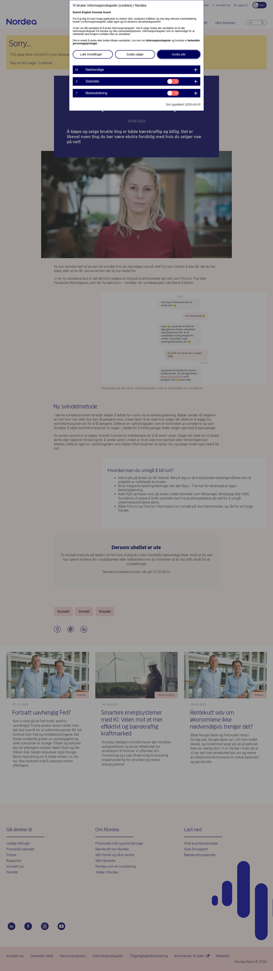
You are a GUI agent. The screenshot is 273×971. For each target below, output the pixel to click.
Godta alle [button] (179, 54)
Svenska (97, 12)
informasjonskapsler (158, 40)
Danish (77, 12)
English (86, 12)
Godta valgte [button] (134, 54)
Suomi (107, 12)
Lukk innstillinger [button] (91, 54)
